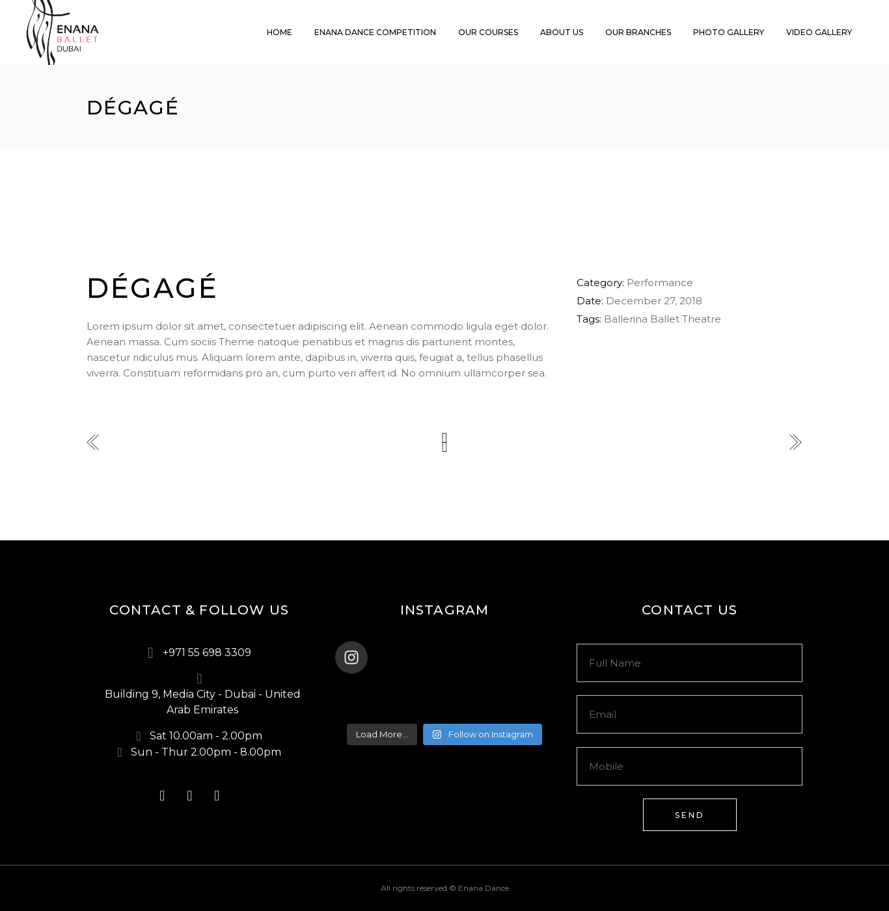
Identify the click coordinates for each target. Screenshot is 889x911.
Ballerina (626, 319)
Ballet (664, 319)
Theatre (701, 319)
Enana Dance (483, 888)
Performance (660, 282)
